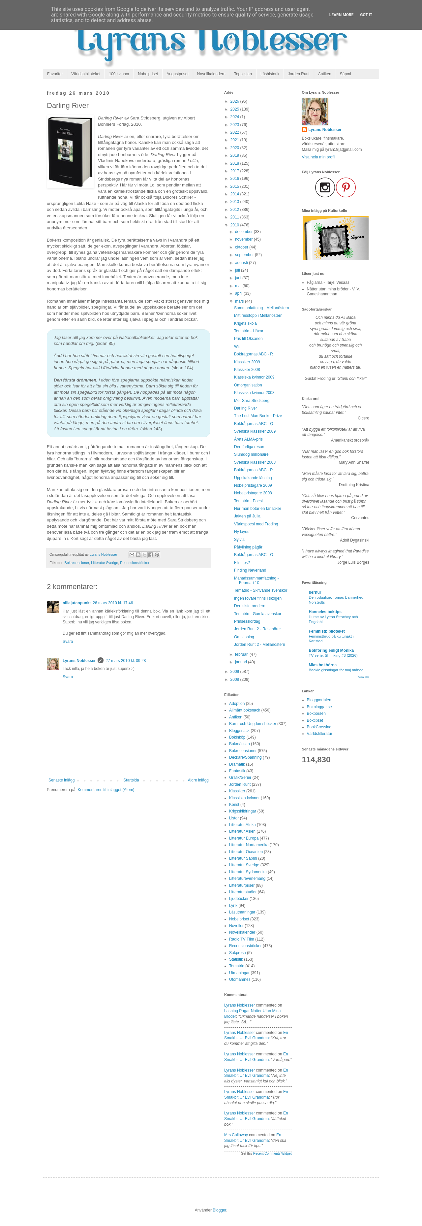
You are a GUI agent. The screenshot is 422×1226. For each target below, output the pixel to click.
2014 (235, 194)
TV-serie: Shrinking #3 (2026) (333, 655)
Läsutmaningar (242, 912)
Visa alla (363, 677)
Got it (366, 15)
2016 (235, 178)
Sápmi (345, 74)
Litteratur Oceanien (246, 851)
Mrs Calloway (236, 1135)
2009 (235, 671)
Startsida (131, 780)
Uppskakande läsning (253, 478)
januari (241, 662)
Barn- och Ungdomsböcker (252, 723)
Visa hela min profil (318, 157)
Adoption (237, 703)
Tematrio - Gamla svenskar (257, 614)
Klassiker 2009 (247, 362)
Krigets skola (245, 323)
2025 (235, 109)
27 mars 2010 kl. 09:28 (126, 660)
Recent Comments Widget (272, 1153)
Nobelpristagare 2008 (253, 493)
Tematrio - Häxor (248, 331)
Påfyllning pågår (248, 547)
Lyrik (233, 905)
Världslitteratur (319, 733)
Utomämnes (240, 979)
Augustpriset (177, 74)
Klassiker (237, 791)
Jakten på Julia (247, 516)
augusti (242, 262)
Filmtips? (242, 562)
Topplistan (243, 74)
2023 (235, 124)
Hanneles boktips (325, 612)
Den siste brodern (249, 606)
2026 (235, 101)
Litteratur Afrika (242, 824)
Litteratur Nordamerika (248, 845)
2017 (235, 171)
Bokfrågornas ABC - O (253, 554)
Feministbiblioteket (327, 631)
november (244, 239)
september (245, 254)
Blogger (219, 1210)
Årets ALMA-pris (248, 439)
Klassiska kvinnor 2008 (254, 392)
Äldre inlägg (198, 780)
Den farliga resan (249, 447)
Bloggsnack (239, 730)
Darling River (245, 408)
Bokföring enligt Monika (331, 650)
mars (240, 301)
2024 (235, 117)
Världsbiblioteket (85, 74)
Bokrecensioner (77, 563)
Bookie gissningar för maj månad (336, 670)
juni (238, 278)
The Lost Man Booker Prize (258, 416)
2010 (235, 225)
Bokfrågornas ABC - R (253, 354)
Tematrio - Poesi (248, 501)
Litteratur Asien (242, 831)
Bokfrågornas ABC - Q (253, 423)
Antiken (324, 74)
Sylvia (239, 539)
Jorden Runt (298, 74)
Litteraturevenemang (247, 878)
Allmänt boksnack (244, 710)
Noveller (236, 925)
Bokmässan (239, 744)
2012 (235, 209)
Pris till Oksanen (248, 338)
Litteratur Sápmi (243, 858)
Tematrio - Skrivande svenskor (260, 590)
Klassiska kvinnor (244, 798)
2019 (235, 155)
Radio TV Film (241, 939)
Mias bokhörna (323, 665)
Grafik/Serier (240, 777)
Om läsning (244, 637)
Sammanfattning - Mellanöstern (261, 308)
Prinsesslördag (247, 621)
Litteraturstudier (242, 892)
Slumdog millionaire (251, 454)
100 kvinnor (119, 74)
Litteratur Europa (243, 838)
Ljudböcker (239, 898)
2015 (235, 186)
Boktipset (315, 720)
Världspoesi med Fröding (256, 524)
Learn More (341, 15)
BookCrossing (319, 727)
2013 (235, 201)
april (239, 293)
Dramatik (237, 764)
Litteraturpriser (242, 885)
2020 (235, 148)
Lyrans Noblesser (79, 660)
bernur (315, 592)
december (244, 231)
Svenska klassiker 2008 (255, 462)
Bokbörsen (316, 713)
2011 (235, 217)
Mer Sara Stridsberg (251, 400)
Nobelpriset (148, 74)
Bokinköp (237, 737)
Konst (234, 804)
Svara (68, 641)
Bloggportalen (319, 700)
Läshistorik (269, 74)
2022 (235, 132)
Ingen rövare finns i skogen (258, 598)
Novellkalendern (211, 74)
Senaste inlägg (61, 780)
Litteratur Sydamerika (248, 872)
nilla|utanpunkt (77, 603)
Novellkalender (242, 932)
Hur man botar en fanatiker (257, 508)
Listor (234, 818)
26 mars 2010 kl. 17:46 (113, 603)
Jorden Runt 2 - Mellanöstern (259, 644)
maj (239, 285)
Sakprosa (237, 952)
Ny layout (242, 531)
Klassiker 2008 (247, 369)
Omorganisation (248, 385)
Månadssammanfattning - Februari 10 (256, 580)
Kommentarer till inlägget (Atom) (105, 789)
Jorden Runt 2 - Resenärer (257, 629)
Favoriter (55, 74)
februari (242, 654)
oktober (242, 247)
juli (238, 270)
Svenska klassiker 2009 (255, 431)
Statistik (236, 959)
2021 (235, 140)
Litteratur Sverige (104, 563)
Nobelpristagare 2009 (253, 485)
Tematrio (236, 966)
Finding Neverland (250, 570)
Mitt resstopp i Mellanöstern (258, 315)
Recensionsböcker (134, 563)
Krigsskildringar (242, 811)
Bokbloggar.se (319, 707)
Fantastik (237, 771)
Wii (237, 346)
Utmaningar (239, 973)
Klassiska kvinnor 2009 (254, 377)
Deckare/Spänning (245, 757)
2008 (235, 679)
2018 (235, 163)
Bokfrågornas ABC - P (253, 470)
